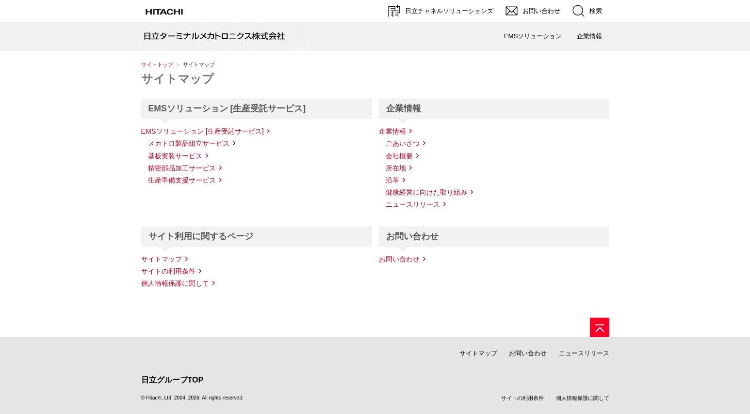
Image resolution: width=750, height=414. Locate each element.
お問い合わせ (399, 259)
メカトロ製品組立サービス (188, 143)
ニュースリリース (413, 204)
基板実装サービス (175, 156)
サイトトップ (157, 64)
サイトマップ (177, 78)
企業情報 (392, 131)
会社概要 (399, 156)
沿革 (392, 180)
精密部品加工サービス (182, 168)
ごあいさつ (403, 143)
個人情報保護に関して (175, 283)
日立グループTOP (172, 380)
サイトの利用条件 (168, 271)
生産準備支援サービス (182, 180)
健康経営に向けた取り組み (426, 192)
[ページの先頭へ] (599, 327)
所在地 (396, 168)
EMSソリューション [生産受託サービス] (202, 131)
